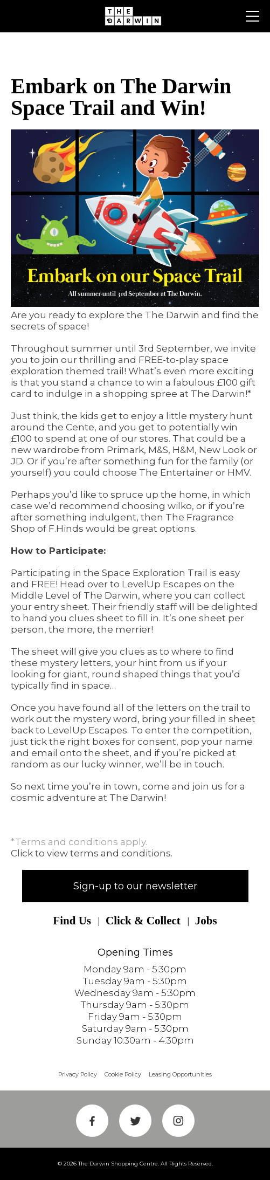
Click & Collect (143, 920)
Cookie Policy (123, 1074)
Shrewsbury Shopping (135, 16)
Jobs (206, 920)
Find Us (72, 920)
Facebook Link (92, 1120)
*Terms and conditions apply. (79, 841)
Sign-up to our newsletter (135, 886)
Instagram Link (178, 1120)
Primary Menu (252, 16)
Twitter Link (135, 1120)
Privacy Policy (77, 1074)
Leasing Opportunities (180, 1074)
